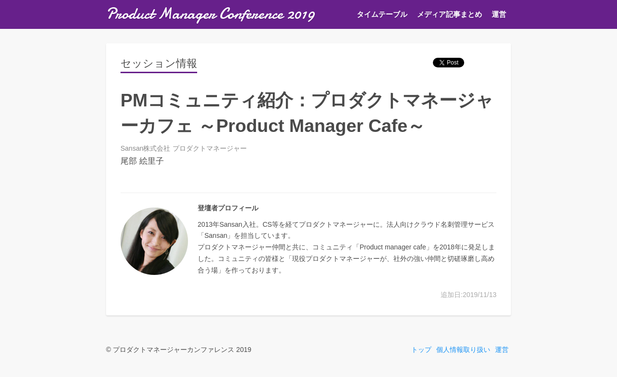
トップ (421, 349)
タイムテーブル (382, 14)
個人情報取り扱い (463, 349)
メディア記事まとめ (449, 14)
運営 (499, 14)
